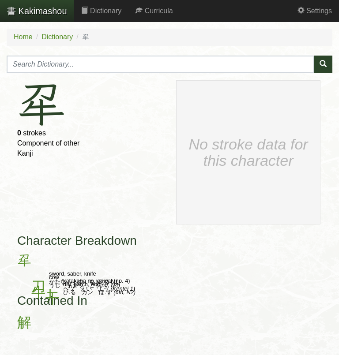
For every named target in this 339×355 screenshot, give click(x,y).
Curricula (154, 11)
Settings (315, 11)
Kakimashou (37, 11)
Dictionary (101, 11)
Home (23, 37)
